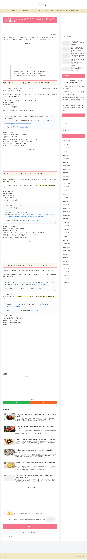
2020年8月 (66, 222)
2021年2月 (66, 201)
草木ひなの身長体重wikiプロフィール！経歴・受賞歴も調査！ (73, 81)
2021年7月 (66, 190)
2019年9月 (66, 254)
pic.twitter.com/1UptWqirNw (12, 306)
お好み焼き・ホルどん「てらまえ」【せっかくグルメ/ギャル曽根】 (30, 71)
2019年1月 (66, 282)
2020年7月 (66, 226)
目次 (28, 67)
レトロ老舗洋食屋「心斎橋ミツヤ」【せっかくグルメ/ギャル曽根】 (30, 75)
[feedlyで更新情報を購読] (16, 402)
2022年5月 (66, 180)
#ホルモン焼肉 (13, 217)
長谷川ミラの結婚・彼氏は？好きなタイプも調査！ (73, 87)
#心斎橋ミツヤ (45, 304)
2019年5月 (66, 268)
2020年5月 (66, 233)
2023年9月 (66, 144)
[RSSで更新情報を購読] (43, 402)
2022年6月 (66, 176)
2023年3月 (66, 162)
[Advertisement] (30, 29)
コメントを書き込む (30, 533)
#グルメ (33, 214)
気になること (67, 130)
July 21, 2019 (24, 127)
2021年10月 (66, 183)
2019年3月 (66, 275)
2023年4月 (66, 158)
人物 (64, 127)
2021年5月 (66, 197)
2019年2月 (66, 279)
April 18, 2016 (37, 288)
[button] (83, 36)
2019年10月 (66, 250)
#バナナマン (39, 214)
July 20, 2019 (35, 310)
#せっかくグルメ (20, 214)
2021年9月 (66, 187)
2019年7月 (66, 261)
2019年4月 (66, 272)
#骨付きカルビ (25, 217)
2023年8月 (66, 148)
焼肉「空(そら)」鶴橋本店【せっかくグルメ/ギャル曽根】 (28, 73)
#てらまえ (36, 121)
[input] (73, 36)
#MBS (47, 121)
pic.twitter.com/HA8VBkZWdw (23, 123)
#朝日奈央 (45, 214)
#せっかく (28, 214)
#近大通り (42, 121)
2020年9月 (66, 219)
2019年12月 (66, 243)
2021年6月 (66, 194)
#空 (8, 217)
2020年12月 (66, 208)
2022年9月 (66, 173)
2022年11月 (66, 169)
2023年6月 (66, 155)
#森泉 (50, 214)
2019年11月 (66, 247)
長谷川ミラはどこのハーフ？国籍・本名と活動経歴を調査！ (73, 93)
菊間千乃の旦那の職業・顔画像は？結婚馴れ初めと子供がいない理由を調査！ (73, 108)
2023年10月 (66, 141)
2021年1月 (66, 204)
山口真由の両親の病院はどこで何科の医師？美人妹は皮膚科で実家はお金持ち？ (73, 100)
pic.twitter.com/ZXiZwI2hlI (36, 217)
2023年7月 (66, 151)
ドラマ (65, 123)
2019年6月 (66, 265)
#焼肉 (18, 217)
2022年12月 (66, 165)
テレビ (5, 373)
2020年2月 (66, 236)
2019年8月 (66, 258)
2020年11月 (66, 211)
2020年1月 (66, 240)
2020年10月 (66, 215)
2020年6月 (66, 229)
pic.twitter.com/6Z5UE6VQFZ (40, 284)
